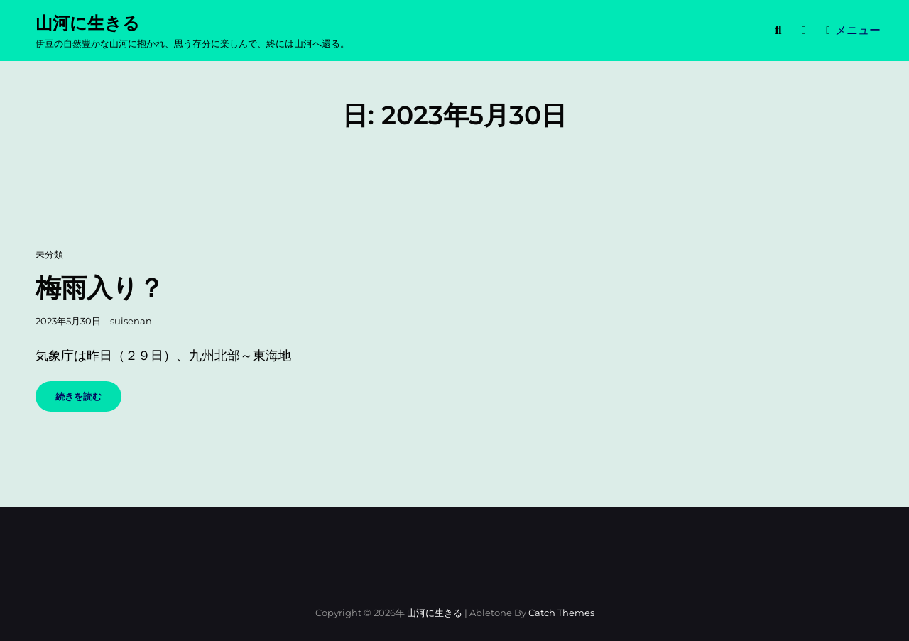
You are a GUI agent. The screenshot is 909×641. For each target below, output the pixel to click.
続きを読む (87, 401)
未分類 (49, 254)
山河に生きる (88, 23)
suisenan (131, 321)
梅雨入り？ (100, 287)
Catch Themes (561, 612)
